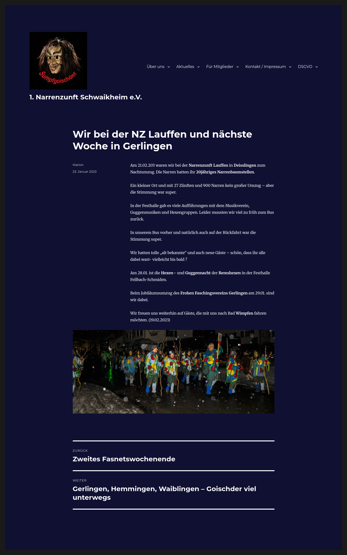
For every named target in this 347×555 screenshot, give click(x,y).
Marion (78, 165)
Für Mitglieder (219, 66)
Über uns (155, 66)
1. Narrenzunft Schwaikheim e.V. (86, 97)
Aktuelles (185, 66)
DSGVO (305, 66)
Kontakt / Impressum (265, 66)
